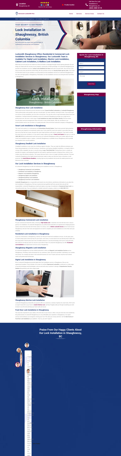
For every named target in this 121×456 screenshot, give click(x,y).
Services (79, 14)
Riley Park (53, 416)
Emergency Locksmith (72, 446)
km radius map (91, 109)
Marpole (83, 408)
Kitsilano (83, 406)
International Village (25, 406)
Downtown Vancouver (25, 396)
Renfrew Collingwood (56, 414)
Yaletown (22, 418)
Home (71, 14)
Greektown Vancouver (56, 396)
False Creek (84, 402)
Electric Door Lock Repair (54, 439)
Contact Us (100, 14)
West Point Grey (85, 416)
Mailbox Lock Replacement (74, 443)
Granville (22, 404)
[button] (28, 371)
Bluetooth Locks (71, 437)
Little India (53, 402)
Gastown (22, 402)
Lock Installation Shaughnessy (42, 19)
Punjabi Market (54, 400)
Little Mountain (54, 418)
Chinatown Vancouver (25, 392)
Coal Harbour (23, 390)
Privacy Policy (70, 434)
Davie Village (23, 394)
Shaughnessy (84, 412)
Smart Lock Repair (52, 442)
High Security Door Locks (54, 433)
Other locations (55, 390)
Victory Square (24, 414)
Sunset (83, 392)
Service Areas (89, 14)
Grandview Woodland (56, 404)
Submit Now (91, 84)
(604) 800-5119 (95, 8)
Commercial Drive (55, 394)
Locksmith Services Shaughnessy (26, 19)
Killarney (53, 410)
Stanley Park (23, 412)
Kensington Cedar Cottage (57, 408)
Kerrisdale (84, 404)
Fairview (83, 400)
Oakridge (83, 410)
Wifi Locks (69, 440)
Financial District (24, 400)
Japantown (23, 408)
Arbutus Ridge (85, 396)
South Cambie (84, 414)
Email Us (90, 434)
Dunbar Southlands (86, 398)
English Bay (23, 398)
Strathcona (84, 390)
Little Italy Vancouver (56, 398)
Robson (22, 410)
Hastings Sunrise (55, 406)
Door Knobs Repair (52, 445)
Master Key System (53, 436)
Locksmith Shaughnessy (59, 454)
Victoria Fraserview (86, 394)
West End (22, 416)
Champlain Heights (55, 392)
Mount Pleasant (55, 412)
